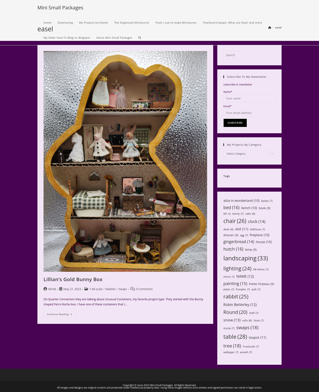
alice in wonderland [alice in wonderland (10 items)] (241, 201)
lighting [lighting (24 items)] (237, 268)
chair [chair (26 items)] (234, 221)
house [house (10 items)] (264, 242)
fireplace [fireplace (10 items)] (259, 235)
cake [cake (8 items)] (250, 213)
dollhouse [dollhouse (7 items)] (257, 229)
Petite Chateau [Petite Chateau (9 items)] (261, 284)
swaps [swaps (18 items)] (247, 327)
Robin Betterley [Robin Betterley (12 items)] (240, 304)
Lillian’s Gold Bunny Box (73, 279)
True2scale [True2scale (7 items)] (251, 346)
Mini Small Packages (60, 7)
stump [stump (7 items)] (229, 328)
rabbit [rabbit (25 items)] (235, 296)
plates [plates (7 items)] (228, 289)
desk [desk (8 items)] (228, 229)
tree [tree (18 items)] (232, 346)
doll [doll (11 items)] (241, 229)
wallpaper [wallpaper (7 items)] (230, 352)
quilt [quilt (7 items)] (255, 289)
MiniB (52, 289)
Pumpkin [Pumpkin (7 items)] (243, 289)
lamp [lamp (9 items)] (251, 249)
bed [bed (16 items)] (231, 207)
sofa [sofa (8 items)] (247, 320)
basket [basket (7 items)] (266, 201)
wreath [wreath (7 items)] (246, 352)
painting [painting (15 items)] (235, 283)
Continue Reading (61, 315)
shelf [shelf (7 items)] (253, 313)
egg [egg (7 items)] (244, 235)
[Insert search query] (249, 55)
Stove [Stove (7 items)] (258, 320)
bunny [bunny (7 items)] (238, 214)
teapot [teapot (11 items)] (257, 337)
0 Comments (144, 289)
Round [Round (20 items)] (235, 312)
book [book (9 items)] (264, 208)
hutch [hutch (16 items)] (233, 249)
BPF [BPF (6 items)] (227, 214)
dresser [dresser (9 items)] (230, 235)
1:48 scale (96, 289)
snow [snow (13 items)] (231, 320)
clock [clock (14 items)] (256, 221)
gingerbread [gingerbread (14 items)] (238, 241)
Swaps (123, 289)
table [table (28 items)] (235, 337)
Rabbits (111, 289)
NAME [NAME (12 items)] (245, 276)
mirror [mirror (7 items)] (229, 277)
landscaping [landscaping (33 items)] (245, 258)
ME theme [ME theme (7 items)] (261, 269)
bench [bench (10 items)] (249, 208)
